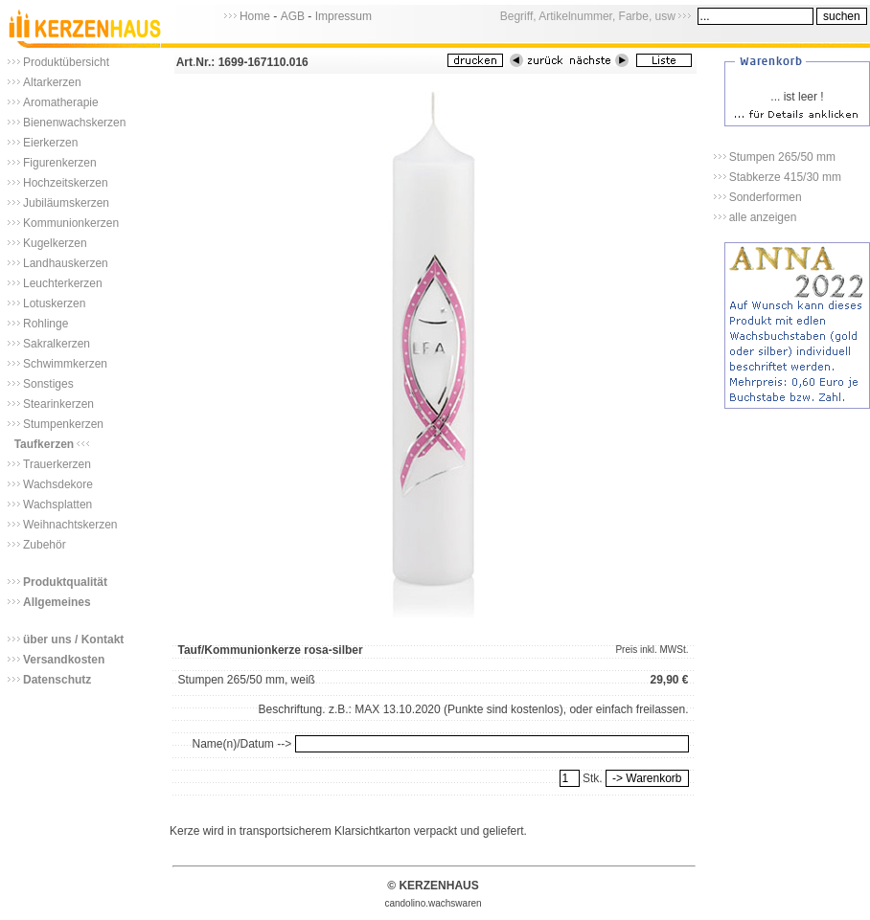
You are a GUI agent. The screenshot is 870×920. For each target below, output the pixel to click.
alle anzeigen (763, 217)
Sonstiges (48, 384)
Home (255, 16)
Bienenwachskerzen (74, 122)
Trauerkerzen (57, 464)
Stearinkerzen (58, 404)
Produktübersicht (66, 62)
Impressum (343, 16)
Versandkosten (63, 659)
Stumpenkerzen (63, 424)
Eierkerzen (50, 142)
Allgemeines (57, 602)
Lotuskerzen (54, 303)
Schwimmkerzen (65, 363)
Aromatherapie (61, 102)
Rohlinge (45, 323)
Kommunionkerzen (71, 223)
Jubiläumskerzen (66, 203)
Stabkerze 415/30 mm (785, 177)
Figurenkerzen (60, 162)
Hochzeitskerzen (65, 183)
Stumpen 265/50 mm (782, 157)
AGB (293, 16)
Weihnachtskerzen (70, 524)
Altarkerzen (52, 82)
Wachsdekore (58, 484)
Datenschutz (57, 679)
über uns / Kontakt (73, 639)
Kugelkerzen (55, 243)
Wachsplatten (57, 504)
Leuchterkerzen (63, 283)
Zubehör (44, 544)
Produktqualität (65, 582)
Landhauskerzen (65, 263)
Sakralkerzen (56, 343)
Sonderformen (765, 197)
